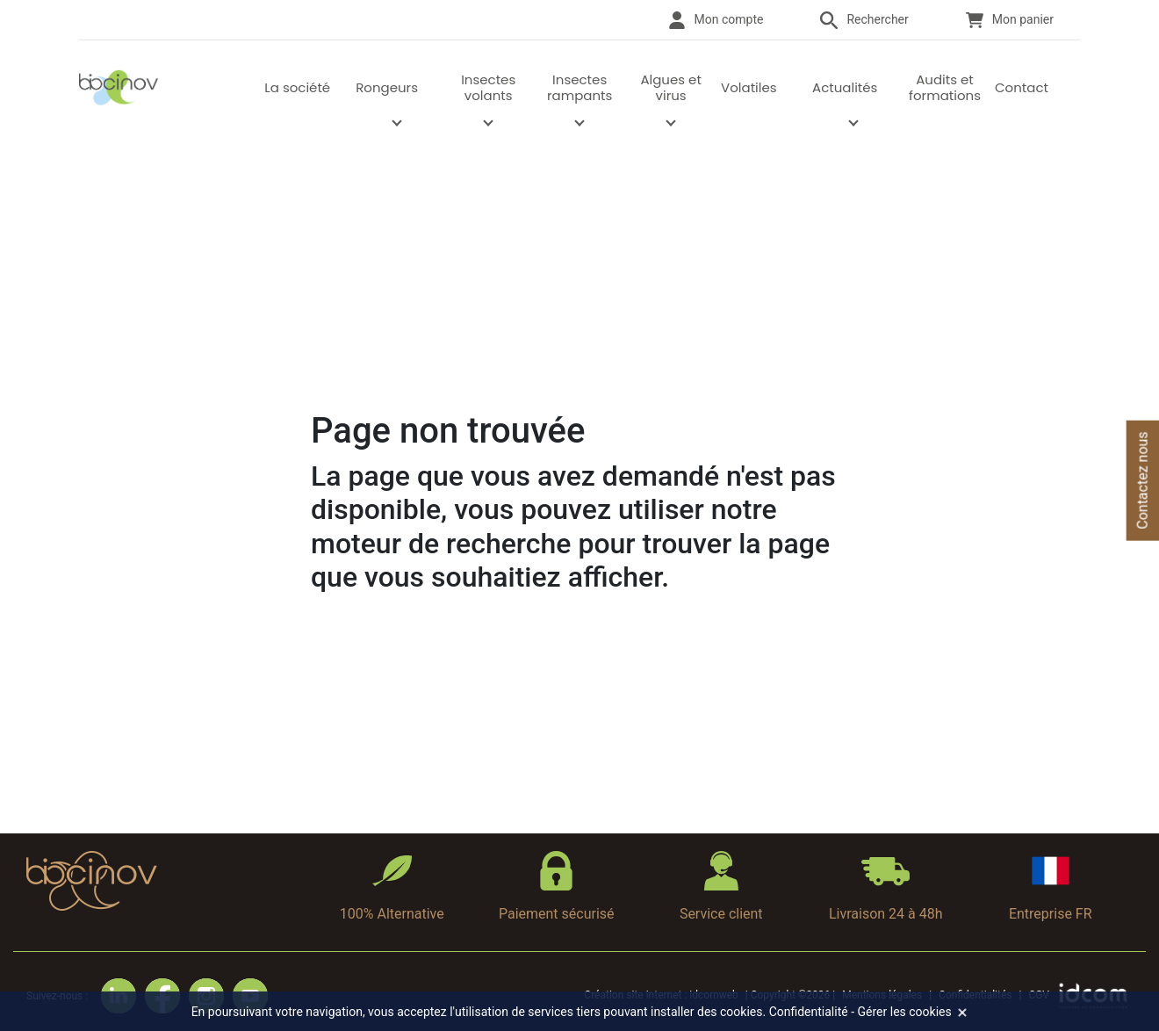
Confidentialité (808, 1012)
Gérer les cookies (905, 1012)
